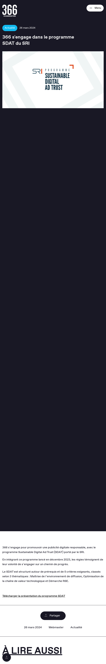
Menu (95, 8)
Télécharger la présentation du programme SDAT (33, 596)
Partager (52, 616)
